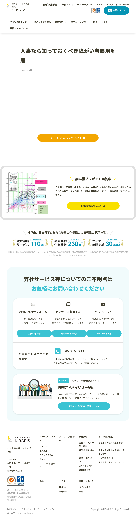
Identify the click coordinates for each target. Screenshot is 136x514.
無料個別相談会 (50, 4)
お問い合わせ (116, 10)
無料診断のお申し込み (93, 205)
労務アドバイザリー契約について (84, 406)
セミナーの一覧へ (69, 333)
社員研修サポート (106, 457)
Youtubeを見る (104, 333)
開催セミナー (65, 487)
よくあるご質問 (85, 465)
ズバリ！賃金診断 (42, 21)
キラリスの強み (46, 455)
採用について (67, 4)
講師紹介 (63, 491)
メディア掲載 (84, 487)
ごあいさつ (44, 446)
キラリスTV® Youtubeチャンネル (68, 137)
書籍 (81, 491)
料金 (95, 21)
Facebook (122, 4)
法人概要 (43, 450)
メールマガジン (104, 4)
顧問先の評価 (84, 470)
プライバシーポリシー (31, 509)
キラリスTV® (84, 4)
